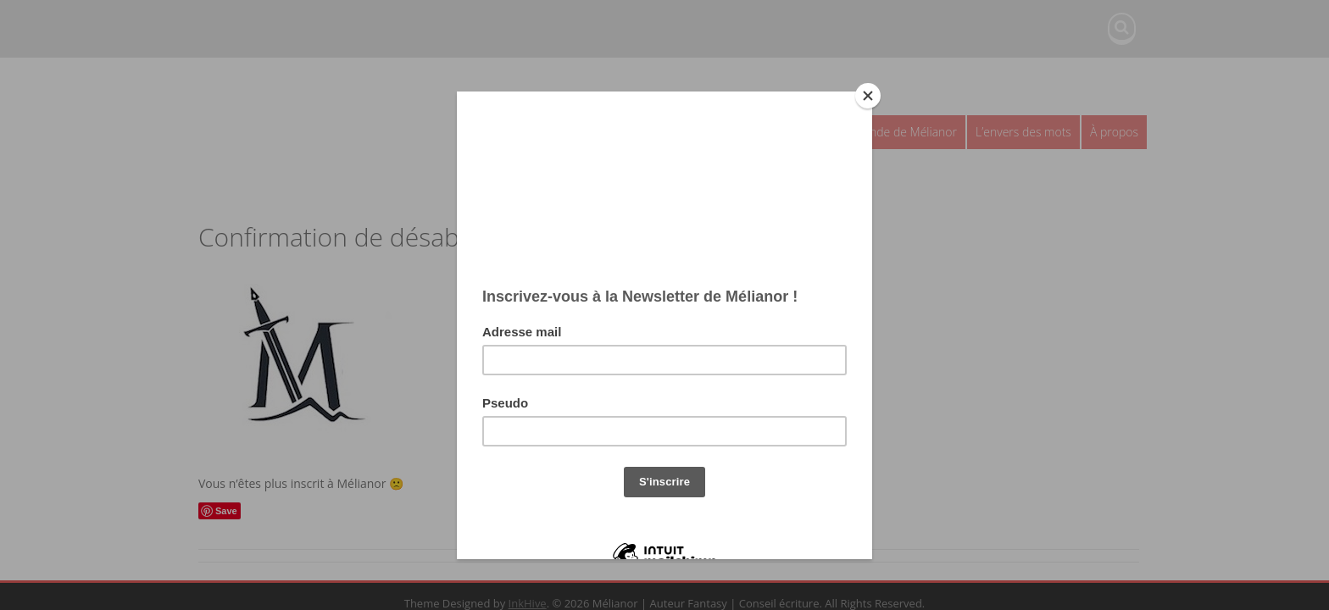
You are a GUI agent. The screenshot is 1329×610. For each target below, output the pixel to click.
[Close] (868, 95)
